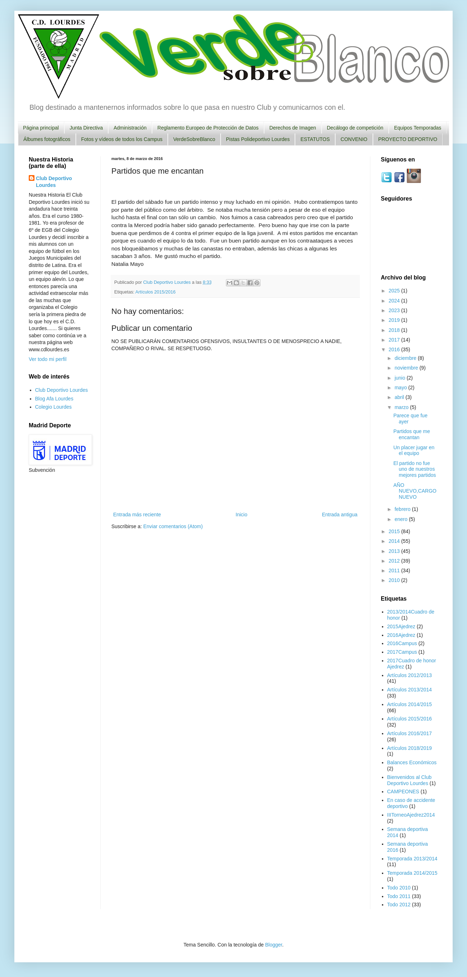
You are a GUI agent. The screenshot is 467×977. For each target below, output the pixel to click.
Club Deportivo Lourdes (54, 181)
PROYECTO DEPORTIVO (407, 139)
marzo (402, 407)
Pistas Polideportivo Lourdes (258, 139)
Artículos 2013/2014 (409, 689)
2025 (395, 290)
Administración (130, 128)
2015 (395, 531)
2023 (395, 310)
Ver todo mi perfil (47, 359)
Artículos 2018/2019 (409, 748)
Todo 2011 (399, 896)
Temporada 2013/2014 (412, 858)
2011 (395, 570)
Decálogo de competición (355, 128)
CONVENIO (354, 139)
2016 (395, 349)
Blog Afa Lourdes (54, 398)
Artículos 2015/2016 (155, 292)
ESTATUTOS (315, 139)
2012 (395, 561)
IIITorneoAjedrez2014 (411, 815)
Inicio (242, 514)
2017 (395, 340)
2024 (395, 301)
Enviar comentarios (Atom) (173, 526)
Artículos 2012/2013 (409, 675)
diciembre (406, 358)
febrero (403, 509)
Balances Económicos (412, 762)
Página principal (41, 128)
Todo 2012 (399, 904)
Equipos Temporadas (417, 128)
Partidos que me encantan (411, 434)
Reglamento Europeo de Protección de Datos (208, 128)
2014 (395, 541)
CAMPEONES (403, 791)
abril (399, 397)
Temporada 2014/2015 (412, 873)
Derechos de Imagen (292, 128)
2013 (395, 551)
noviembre (406, 368)
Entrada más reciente (137, 514)
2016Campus (402, 643)
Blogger (273, 945)
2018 (395, 330)
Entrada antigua (339, 514)
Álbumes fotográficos (46, 139)
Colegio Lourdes (53, 407)
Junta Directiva (86, 128)
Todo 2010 (399, 888)
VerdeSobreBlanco (194, 139)
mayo (401, 387)
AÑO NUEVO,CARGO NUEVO (414, 491)
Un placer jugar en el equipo (413, 450)
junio (400, 378)
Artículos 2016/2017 (409, 733)
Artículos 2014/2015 (409, 704)
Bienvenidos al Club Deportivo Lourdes (409, 780)
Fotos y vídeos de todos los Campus (121, 139)
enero (401, 519)
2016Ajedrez (401, 635)
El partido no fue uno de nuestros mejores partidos (414, 469)
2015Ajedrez (401, 626)
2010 (395, 580)
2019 (395, 320)
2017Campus (402, 652)
